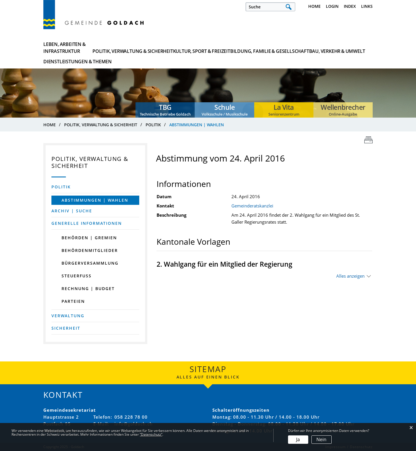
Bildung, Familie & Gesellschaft (238, 47)
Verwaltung (67, 315)
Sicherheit (65, 328)
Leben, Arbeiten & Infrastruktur (64, 47)
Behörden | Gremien (89, 237)
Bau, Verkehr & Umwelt (293, 47)
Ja (298, 439)
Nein (321, 439)
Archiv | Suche (71, 211)
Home (314, 6)
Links (367, 6)
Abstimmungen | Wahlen (100, 200)
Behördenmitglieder (90, 250)
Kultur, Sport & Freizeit (182, 47)
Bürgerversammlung (90, 263)
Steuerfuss (77, 276)
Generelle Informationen (86, 223)
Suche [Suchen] (288, 6)
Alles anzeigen (350, 276)
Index (350, 6)
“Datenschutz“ (151, 434)
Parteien (73, 301)
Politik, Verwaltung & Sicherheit (126, 47)
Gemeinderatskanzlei (252, 206)
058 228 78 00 (131, 417)
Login (332, 6)
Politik (61, 187)
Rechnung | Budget (88, 288)
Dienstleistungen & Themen (344, 47)
